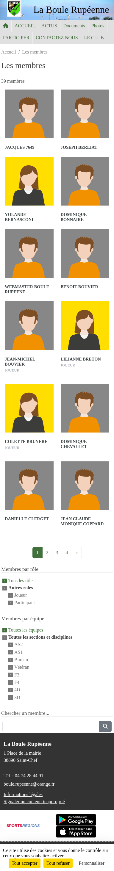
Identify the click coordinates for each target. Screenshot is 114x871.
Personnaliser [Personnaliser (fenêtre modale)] (91, 863)
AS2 (18, 644)
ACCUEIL (25, 25)
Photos (97, 25)
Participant (24, 602)
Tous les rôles (21, 580)
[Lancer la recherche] (105, 726)
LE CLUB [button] (94, 37)
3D (17, 697)
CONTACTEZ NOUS (57, 37)
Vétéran (21, 667)
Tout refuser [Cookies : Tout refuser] (58, 863)
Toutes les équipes (25, 629)
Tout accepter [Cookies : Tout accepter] (24, 863)
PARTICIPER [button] (16, 37)
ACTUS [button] (49, 25)
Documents (74, 25)
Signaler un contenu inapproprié (34, 801)
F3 (16, 674)
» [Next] (77, 552)
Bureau (21, 659)
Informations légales (23, 794)
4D (17, 690)
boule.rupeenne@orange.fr (29, 784)
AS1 (18, 652)
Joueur (20, 595)
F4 (16, 682)
